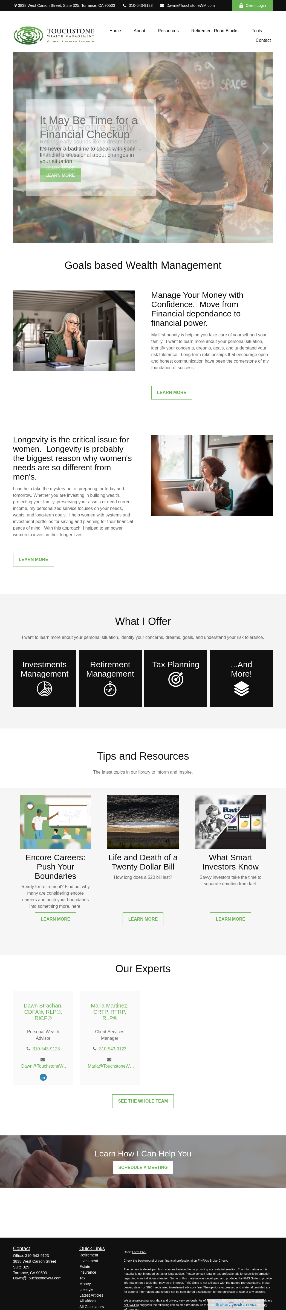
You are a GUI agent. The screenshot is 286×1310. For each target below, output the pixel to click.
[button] (115, 31)
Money (85, 1284)
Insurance (87, 1272)
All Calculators (91, 1307)
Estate (84, 1266)
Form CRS (139, 1252)
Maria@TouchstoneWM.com (112, 1066)
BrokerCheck (218, 1260)
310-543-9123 (137, 5)
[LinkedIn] (43, 1077)
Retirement (88, 1255)
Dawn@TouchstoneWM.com (187, 5)
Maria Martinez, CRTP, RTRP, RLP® (110, 1012)
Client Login (252, 5)
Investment (88, 1261)
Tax (82, 1278)
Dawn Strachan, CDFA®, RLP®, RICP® (43, 1012)
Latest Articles (91, 1295)
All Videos (87, 1301)
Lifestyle (86, 1289)
